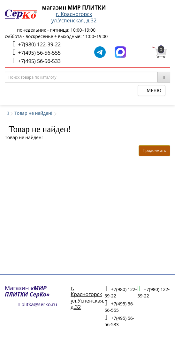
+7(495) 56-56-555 (37, 52)
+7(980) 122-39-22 (37, 44)
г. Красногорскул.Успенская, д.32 (74, 17)
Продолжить (154, 150)
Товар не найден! (33, 113)
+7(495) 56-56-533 (37, 61)
